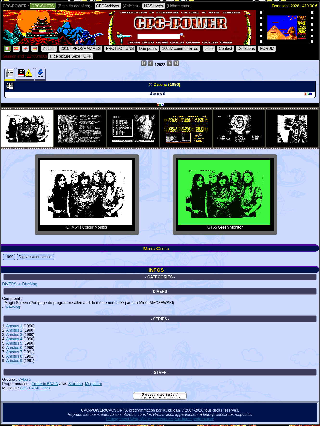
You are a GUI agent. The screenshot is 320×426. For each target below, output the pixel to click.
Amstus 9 (14, 361)
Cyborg (24, 379)
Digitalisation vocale (36, 257)
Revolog (13, 307)
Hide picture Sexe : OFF (70, 56)
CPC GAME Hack (35, 388)
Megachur (93, 384)
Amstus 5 (14, 343)
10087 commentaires (180, 48)
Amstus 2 (14, 330)
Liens (209, 48)
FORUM (267, 48)
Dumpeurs (148, 48)
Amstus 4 (14, 339)
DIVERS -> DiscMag (19, 284)
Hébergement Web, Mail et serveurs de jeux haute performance (160, 419)
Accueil (49, 48)
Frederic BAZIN (45, 384)
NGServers (153, 6)
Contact (225, 48)
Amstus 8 (14, 356)
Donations (246, 48)
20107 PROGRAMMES (81, 48)
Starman (75, 384)
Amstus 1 (14, 326)
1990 (9, 257)
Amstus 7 (14, 352)
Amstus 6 (14, 348)
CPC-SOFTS (43, 6)
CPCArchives (107, 6)
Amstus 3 (14, 335)
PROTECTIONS (120, 48)
